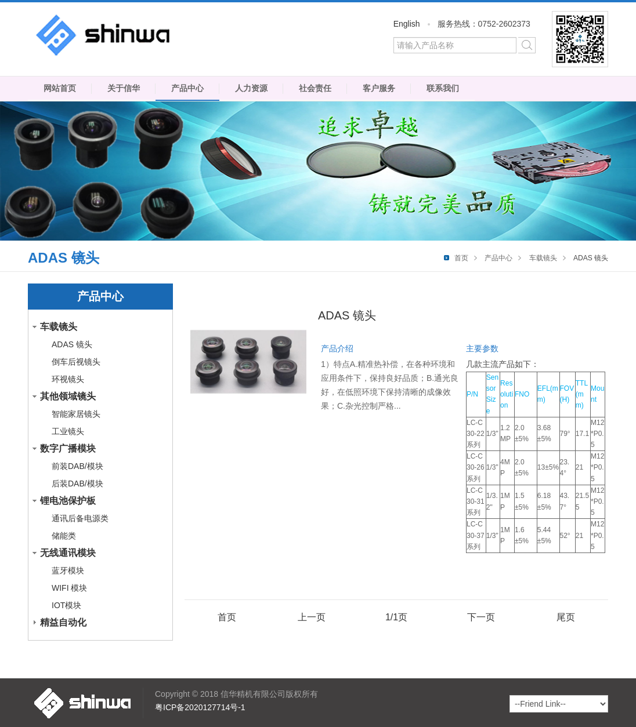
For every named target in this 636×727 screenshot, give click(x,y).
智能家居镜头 (76, 414)
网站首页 (60, 88)
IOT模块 (66, 605)
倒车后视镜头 (76, 361)
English (406, 23)
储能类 (64, 535)
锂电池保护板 (68, 501)
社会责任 (315, 88)
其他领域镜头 (68, 396)
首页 (461, 258)
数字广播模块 (68, 448)
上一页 (312, 617)
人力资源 (251, 88)
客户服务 (379, 88)
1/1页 (396, 617)
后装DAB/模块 (77, 483)
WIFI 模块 (69, 587)
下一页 (481, 617)
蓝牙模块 (68, 570)
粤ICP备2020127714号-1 (200, 707)
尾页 (565, 617)
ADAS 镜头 (72, 344)
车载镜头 (543, 258)
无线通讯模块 (68, 553)
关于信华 (123, 88)
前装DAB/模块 (77, 466)
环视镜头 (68, 379)
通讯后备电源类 (80, 518)
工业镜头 (68, 431)
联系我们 (443, 88)
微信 (580, 39)
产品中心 (187, 88)
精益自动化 (63, 622)
